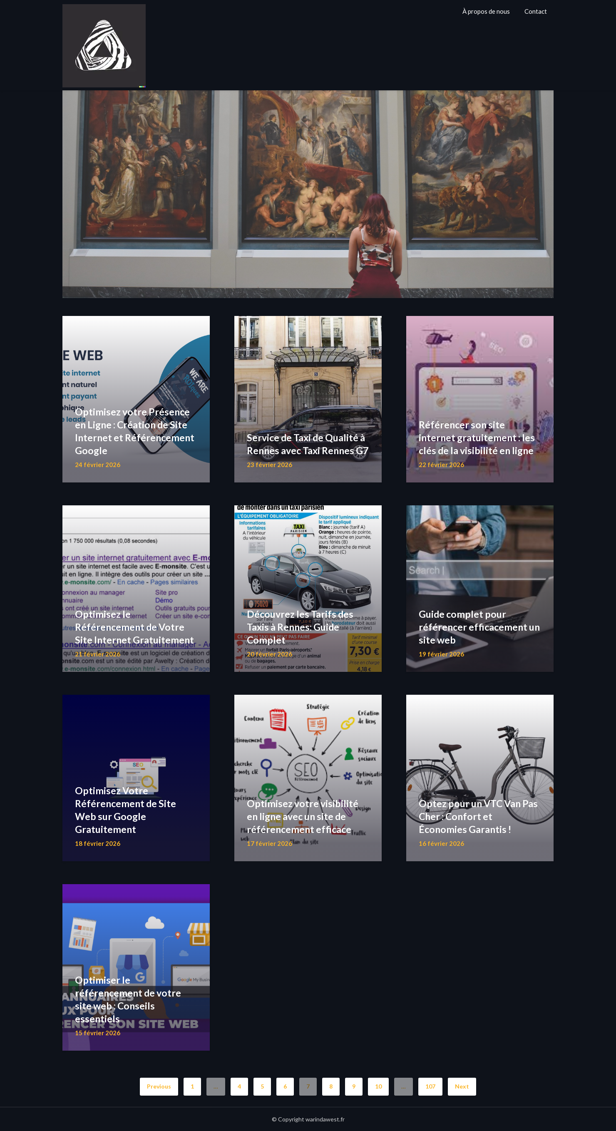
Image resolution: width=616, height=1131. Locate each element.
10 (378, 1086)
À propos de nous (486, 11)
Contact (535, 11)
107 (430, 1086)
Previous (159, 1086)
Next (462, 1086)
